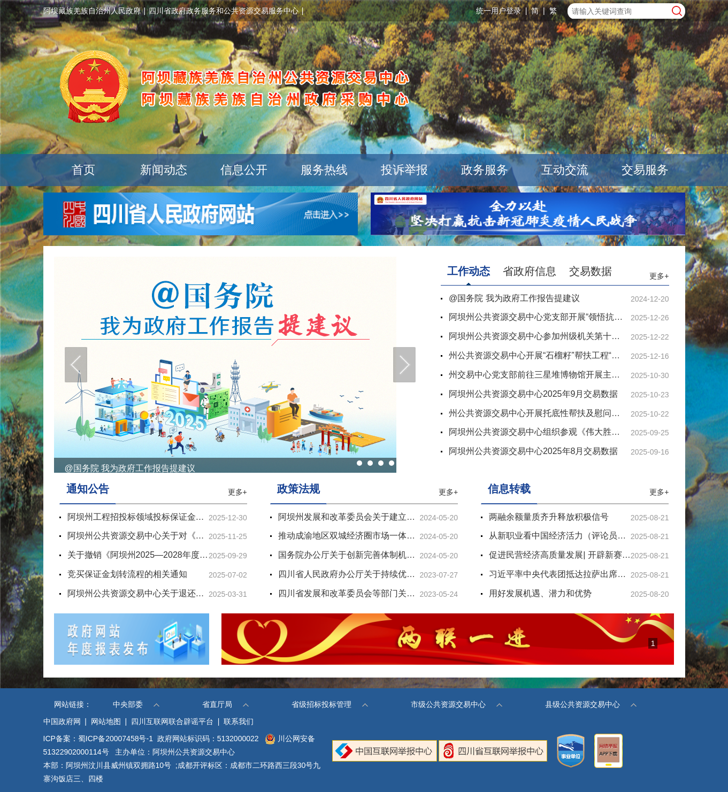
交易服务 (645, 169)
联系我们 (239, 721)
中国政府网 (62, 721)
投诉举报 (404, 169)
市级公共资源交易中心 (456, 704)
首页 (83, 169)
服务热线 (324, 169)
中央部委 (136, 704)
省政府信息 (529, 271)
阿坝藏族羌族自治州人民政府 (92, 10)
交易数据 (590, 271)
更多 (659, 276)
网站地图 (106, 721)
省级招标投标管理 (330, 704)
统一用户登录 (498, 10)
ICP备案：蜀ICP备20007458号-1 (98, 738)
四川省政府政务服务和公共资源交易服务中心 (223, 10)
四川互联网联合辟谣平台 (172, 721)
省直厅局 (225, 704)
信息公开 (243, 169)
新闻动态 (163, 169)
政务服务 (484, 169)
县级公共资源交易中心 (591, 704)
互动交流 (564, 169)
